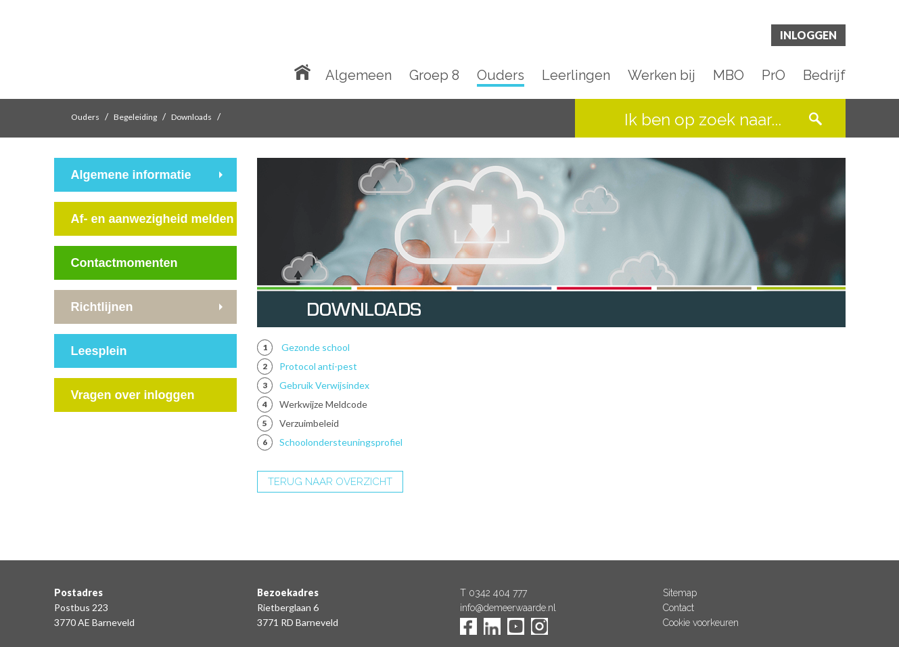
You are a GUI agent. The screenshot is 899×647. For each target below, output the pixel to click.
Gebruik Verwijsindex (324, 385)
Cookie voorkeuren (701, 622)
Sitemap (680, 592)
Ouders (500, 75)
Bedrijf (824, 75)
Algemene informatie (131, 175)
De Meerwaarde (135, 52)
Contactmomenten (124, 263)
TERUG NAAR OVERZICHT (330, 482)
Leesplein (99, 351)
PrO (773, 75)
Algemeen (358, 75)
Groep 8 (434, 75)
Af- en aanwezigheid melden (152, 219)
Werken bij (661, 75)
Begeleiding (135, 117)
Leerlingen (576, 75)
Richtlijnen (102, 307)
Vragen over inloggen (133, 395)
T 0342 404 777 (493, 592)
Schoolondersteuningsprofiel (340, 442)
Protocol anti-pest (318, 366)
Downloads (191, 117)
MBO (728, 75)
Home (305, 71)
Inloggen (808, 34)
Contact (678, 607)
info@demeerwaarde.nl (508, 607)
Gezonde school (315, 347)
